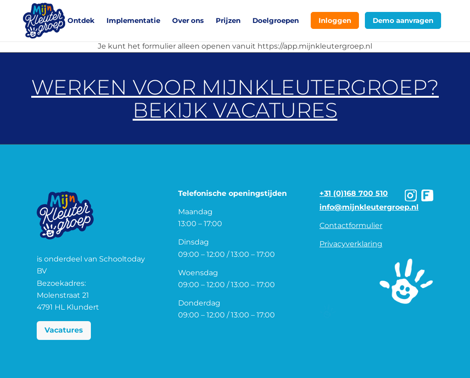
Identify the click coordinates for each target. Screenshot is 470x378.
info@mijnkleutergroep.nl (369, 207)
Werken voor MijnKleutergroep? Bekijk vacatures (235, 98)
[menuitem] (81, 20)
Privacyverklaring (350, 243)
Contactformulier (350, 225)
